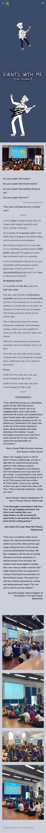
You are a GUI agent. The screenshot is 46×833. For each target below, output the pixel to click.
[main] (23, 392)
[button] (3, 3)
